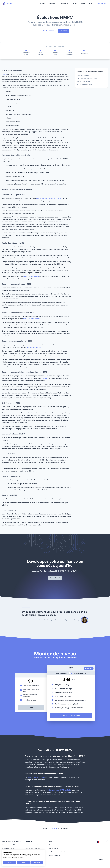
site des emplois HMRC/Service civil (49, 199)
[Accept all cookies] (9, 862)
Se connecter (101, 3)
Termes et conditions (55, 857)
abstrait (45, 379)
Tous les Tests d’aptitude (33, 847)
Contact (51, 847)
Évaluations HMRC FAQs (84, 85)
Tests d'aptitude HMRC (84, 82)
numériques (35, 277)
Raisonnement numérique (10, 847)
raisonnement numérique (32, 319)
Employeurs (64, 3)
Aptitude (42, 3)
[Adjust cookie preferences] (37, 862)
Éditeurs (74, 3)
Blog (90, 3)
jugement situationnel (33, 348)
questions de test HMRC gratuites (58, 792)
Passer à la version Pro (71, 717)
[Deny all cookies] (23, 862)
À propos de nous (54, 850)
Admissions (52, 3)
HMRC (4, 75)
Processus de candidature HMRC (87, 79)
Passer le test (55, 579)
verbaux (26, 277)
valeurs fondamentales (36, 779)
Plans (83, 3)
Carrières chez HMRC (83, 76)
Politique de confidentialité (57, 854)
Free (31, 709)
